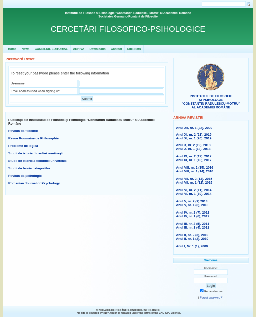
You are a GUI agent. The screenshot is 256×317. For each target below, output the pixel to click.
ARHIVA (78, 49)
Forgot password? (211, 297)
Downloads (98, 49)
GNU (161, 313)
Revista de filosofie (23, 131)
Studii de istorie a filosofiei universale (37, 161)
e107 (106, 313)
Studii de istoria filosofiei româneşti (35, 153)
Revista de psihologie (25, 176)
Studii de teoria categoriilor (29, 168)
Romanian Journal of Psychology (34, 183)
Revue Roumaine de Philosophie (33, 138)
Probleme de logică (23, 146)
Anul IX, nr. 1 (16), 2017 (194, 160)
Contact (116, 49)
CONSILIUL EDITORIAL (51, 49)
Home (12, 49)
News (25, 49)
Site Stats (134, 49)
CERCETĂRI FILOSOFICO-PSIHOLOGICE (128, 28)
